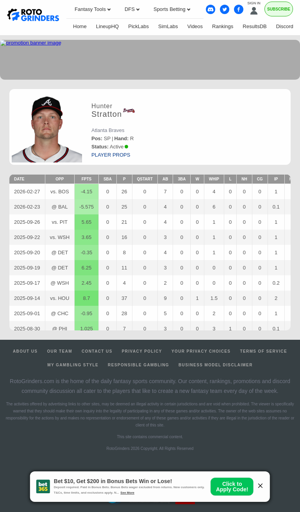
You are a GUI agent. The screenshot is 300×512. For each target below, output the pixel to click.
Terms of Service (263, 351)
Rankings (222, 26)
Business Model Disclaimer (216, 365)
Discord (284, 26)
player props (110, 155)
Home (80, 26)
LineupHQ (107, 26)
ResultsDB (254, 26)
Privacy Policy (142, 351)
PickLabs (138, 26)
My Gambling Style (72, 365)
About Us (25, 351)
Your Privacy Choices (201, 351)
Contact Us (97, 351)
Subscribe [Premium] (278, 9)
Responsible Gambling (138, 365)
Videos (195, 26)
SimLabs (168, 26)
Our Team (59, 351)
